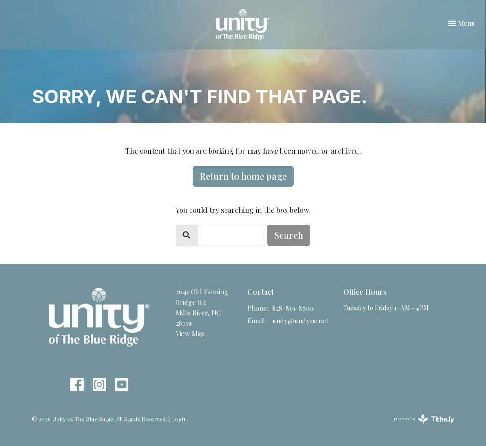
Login (179, 419)
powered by (424, 419)
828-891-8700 (293, 308)
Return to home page (243, 176)
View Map (190, 333)
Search (288, 235)
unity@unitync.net (300, 320)
